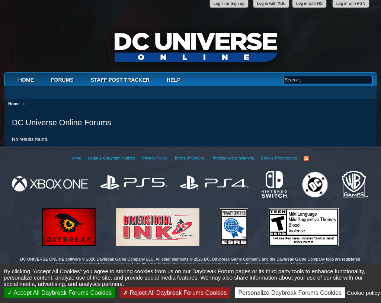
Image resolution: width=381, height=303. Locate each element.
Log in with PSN (350, 3)
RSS (306, 158)
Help (173, 80)
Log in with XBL (271, 3)
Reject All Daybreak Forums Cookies (175, 293)
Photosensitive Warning (232, 158)
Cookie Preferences (279, 158)
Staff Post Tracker (120, 80)
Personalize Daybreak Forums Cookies (290, 293)
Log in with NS (309, 3)
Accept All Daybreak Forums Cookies (59, 293)
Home (26, 80)
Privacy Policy (154, 158)
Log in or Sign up (229, 3)
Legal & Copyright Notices (111, 158)
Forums (62, 80)
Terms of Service (189, 158)
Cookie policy (363, 293)
